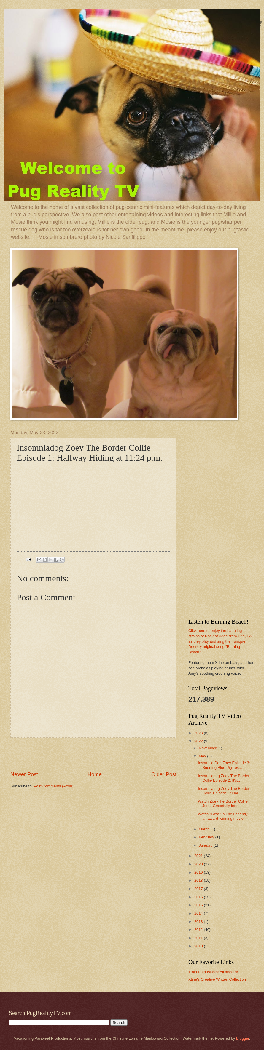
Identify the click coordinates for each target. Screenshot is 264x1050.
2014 (199, 913)
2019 (199, 872)
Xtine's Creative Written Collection (217, 979)
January (206, 845)
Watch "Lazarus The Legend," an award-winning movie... (223, 816)
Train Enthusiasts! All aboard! (213, 972)
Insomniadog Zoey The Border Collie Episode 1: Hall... (223, 790)
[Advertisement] (93, 754)
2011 (199, 938)
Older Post (163, 774)
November (208, 748)
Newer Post (24, 774)
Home (95, 774)
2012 (199, 929)
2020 (199, 864)
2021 (199, 856)
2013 (199, 921)
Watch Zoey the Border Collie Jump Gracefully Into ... (223, 803)
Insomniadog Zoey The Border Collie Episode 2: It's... (223, 778)
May (203, 756)
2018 (199, 880)
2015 (199, 905)
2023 (199, 733)
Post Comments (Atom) (54, 786)
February (207, 837)
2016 (199, 897)
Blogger (242, 1038)
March (204, 829)
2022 (199, 741)
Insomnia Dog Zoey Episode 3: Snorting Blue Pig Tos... (224, 765)
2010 (199, 946)
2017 (199, 888)
